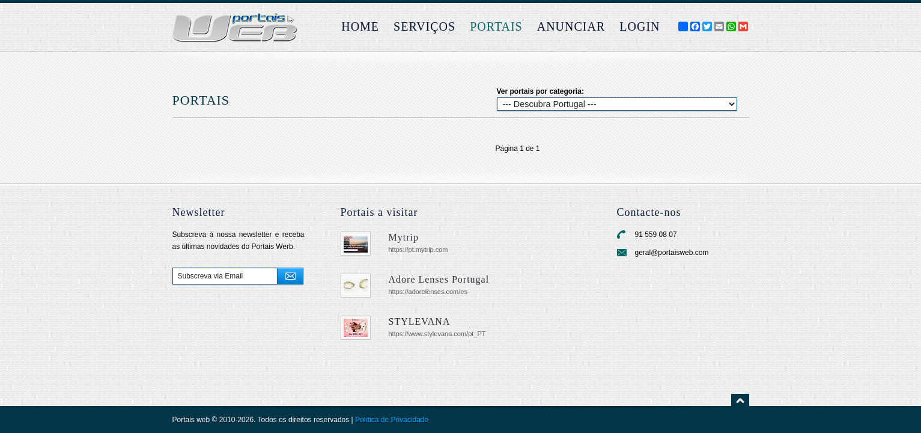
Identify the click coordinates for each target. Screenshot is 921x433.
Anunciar (571, 26)
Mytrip (404, 237)
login (639, 26)
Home (360, 26)
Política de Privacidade (391, 420)
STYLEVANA (420, 321)
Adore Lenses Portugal (439, 279)
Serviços (424, 26)
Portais (496, 26)
